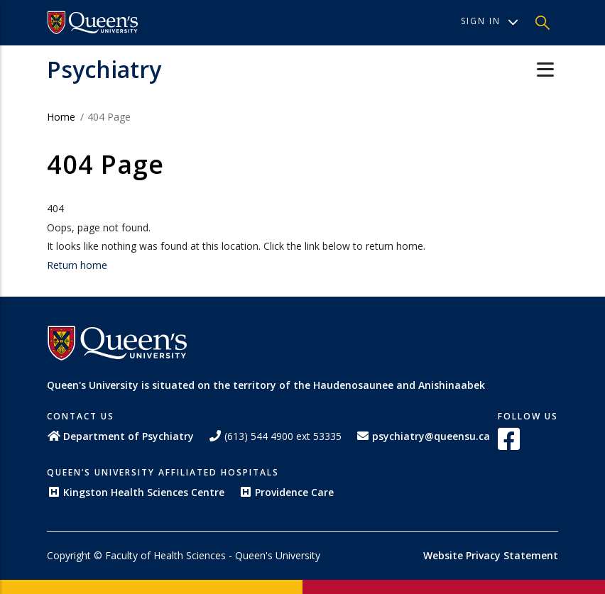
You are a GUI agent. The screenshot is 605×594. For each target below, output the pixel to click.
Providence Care (286, 492)
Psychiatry (104, 69)
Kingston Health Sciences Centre (135, 492)
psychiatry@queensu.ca (423, 436)
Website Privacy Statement (490, 555)
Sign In (489, 21)
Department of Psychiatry (120, 436)
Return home (77, 265)
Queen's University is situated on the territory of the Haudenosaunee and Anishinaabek (266, 385)
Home (61, 116)
